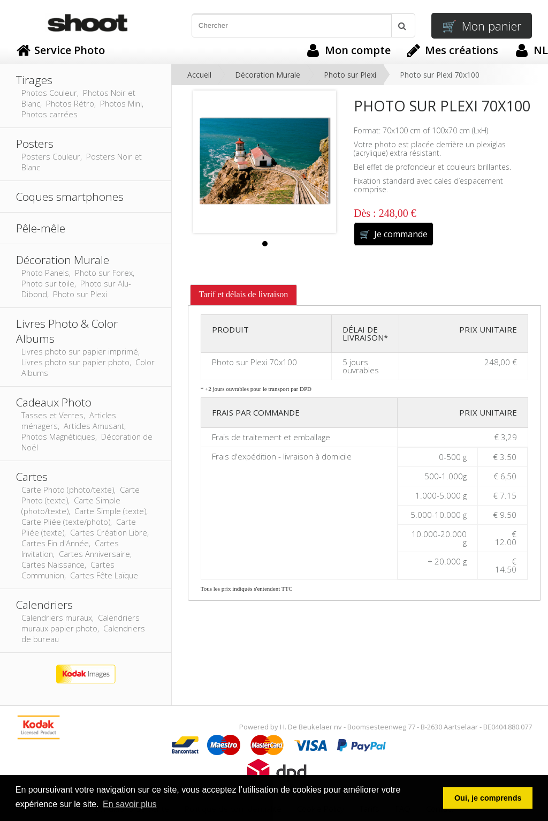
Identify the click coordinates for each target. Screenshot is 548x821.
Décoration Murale (267, 75)
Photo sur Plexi (350, 75)
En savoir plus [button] (130, 804)
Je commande (394, 234)
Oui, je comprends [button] (488, 798)
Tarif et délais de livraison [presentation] (243, 294)
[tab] (244, 295)
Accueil (199, 75)
